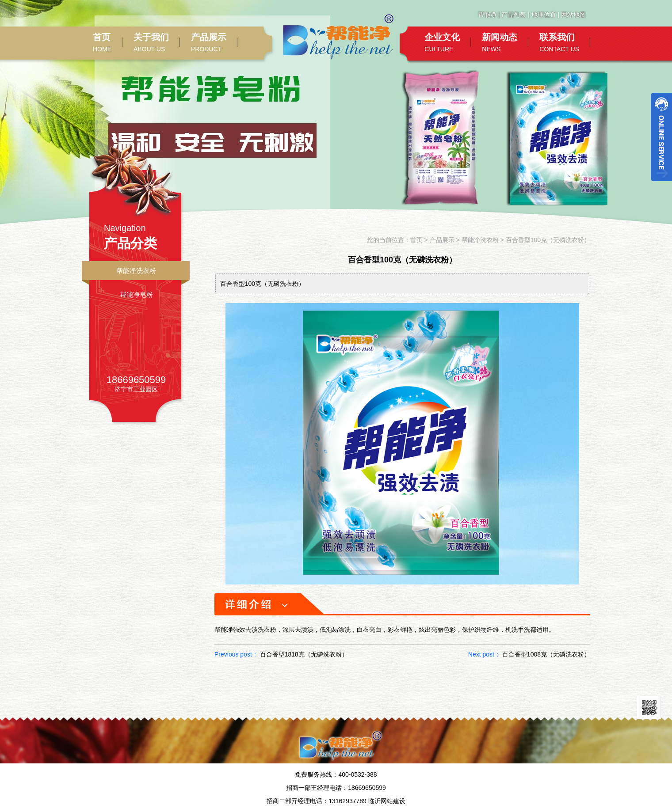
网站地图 (573, 14)
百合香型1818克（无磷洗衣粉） (304, 654)
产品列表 (513, 14)
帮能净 (487, 14)
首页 (416, 239)
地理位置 (543, 14)
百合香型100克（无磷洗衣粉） (548, 239)
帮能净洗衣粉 (136, 270)
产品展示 (442, 239)
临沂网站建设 (386, 800)
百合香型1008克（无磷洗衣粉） (546, 654)
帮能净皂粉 (136, 294)
